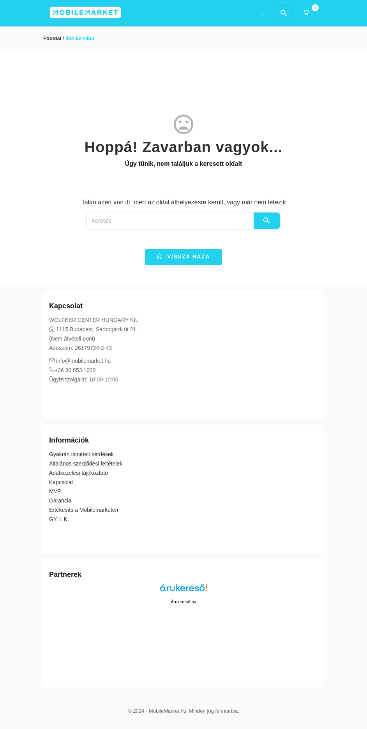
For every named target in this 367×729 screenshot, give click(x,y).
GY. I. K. (59, 519)
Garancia (60, 500)
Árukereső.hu (183, 601)
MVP (55, 491)
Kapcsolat (61, 482)
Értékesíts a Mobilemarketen (83, 510)
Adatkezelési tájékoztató (78, 473)
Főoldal (52, 38)
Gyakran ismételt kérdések (81, 454)
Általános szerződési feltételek (85, 463)
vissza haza (183, 256)
